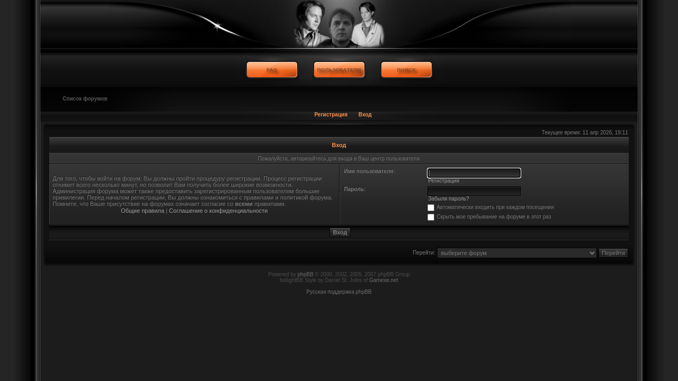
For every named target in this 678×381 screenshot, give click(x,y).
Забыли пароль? (448, 199)
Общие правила (142, 210)
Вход (365, 114)
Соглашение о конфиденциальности (218, 210)
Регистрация (330, 114)
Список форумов (85, 99)
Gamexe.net (383, 280)
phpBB (306, 274)
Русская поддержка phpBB (338, 292)
